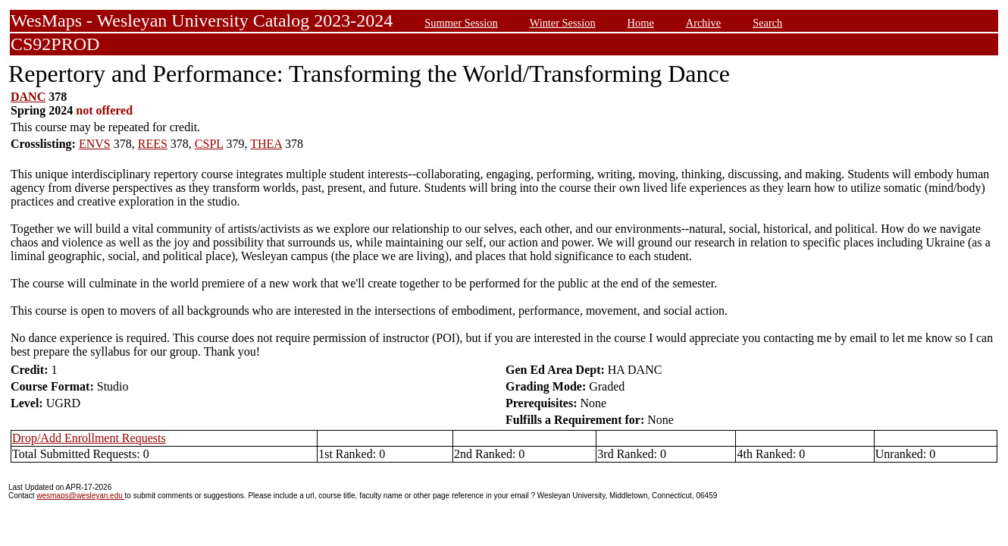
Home (641, 23)
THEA (266, 143)
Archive (703, 23)
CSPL (209, 143)
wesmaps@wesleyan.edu (80, 495)
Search (767, 23)
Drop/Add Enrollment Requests (89, 437)
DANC (28, 96)
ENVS (95, 143)
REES (152, 143)
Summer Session (460, 23)
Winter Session (563, 23)
